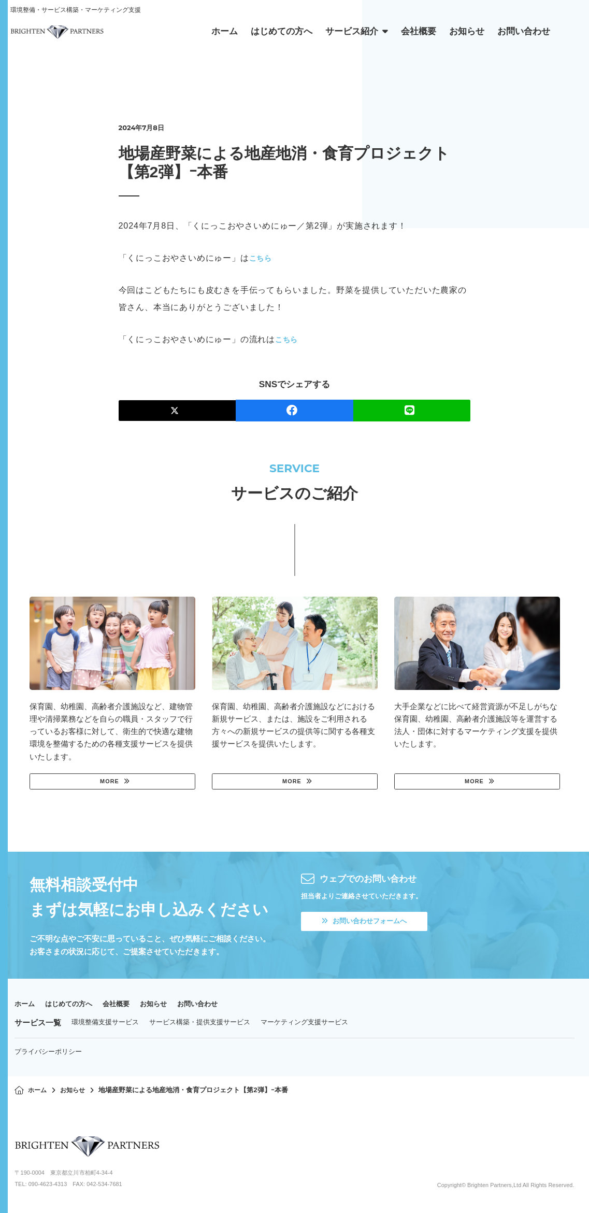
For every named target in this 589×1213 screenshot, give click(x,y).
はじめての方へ (75, 1006)
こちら (262, 257)
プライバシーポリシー (48, 1053)
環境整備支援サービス (105, 1024)
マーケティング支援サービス (304, 1024)
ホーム (26, 1006)
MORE (108, 782)
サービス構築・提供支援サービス (199, 1024)
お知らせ (169, 1006)
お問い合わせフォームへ (371, 924)
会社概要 (128, 1006)
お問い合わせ (219, 1006)
